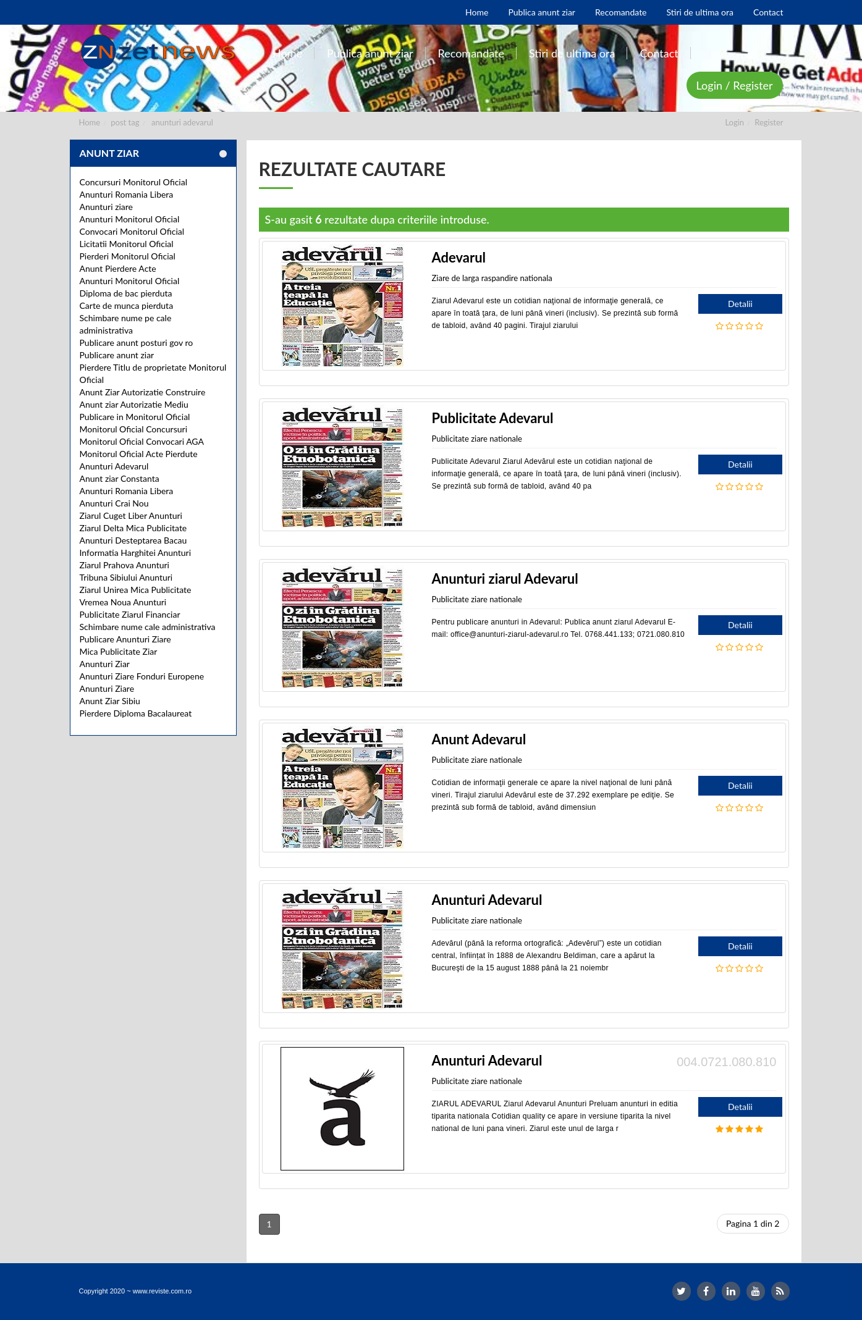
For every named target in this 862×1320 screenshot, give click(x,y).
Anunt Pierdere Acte (118, 268)
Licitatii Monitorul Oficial (127, 243)
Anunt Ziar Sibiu (110, 701)
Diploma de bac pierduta (126, 293)
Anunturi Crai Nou (114, 503)
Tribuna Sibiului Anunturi (126, 577)
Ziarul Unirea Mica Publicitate (136, 589)
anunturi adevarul (182, 122)
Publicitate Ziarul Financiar (130, 614)
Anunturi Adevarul (114, 466)
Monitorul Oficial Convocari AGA (142, 441)
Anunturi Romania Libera (127, 194)
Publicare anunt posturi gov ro (136, 342)
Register (768, 122)
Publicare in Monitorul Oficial (135, 416)
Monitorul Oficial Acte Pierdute (139, 453)
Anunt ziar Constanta (119, 478)
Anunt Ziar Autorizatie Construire (143, 392)
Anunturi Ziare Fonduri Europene (142, 676)
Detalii (740, 303)
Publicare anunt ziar (117, 355)
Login (734, 122)
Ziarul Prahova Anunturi (124, 565)
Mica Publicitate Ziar (119, 651)
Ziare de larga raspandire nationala (492, 278)
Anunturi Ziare (107, 688)
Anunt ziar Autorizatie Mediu (134, 404)
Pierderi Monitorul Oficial (127, 256)
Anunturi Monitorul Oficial (130, 219)
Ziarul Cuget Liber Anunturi (131, 515)
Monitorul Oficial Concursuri (134, 429)
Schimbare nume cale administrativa (148, 626)
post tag (125, 122)
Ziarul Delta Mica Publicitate (133, 528)
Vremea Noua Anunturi (123, 602)
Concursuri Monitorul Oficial (134, 182)
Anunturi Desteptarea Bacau (133, 540)
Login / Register (734, 85)
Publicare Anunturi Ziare (125, 639)
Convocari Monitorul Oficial (132, 231)
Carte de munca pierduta (127, 305)
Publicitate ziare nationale (477, 439)
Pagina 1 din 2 (753, 1223)
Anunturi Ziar (105, 663)
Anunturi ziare (106, 206)
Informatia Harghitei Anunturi (136, 552)
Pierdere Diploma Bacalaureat (136, 713)
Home (90, 122)
